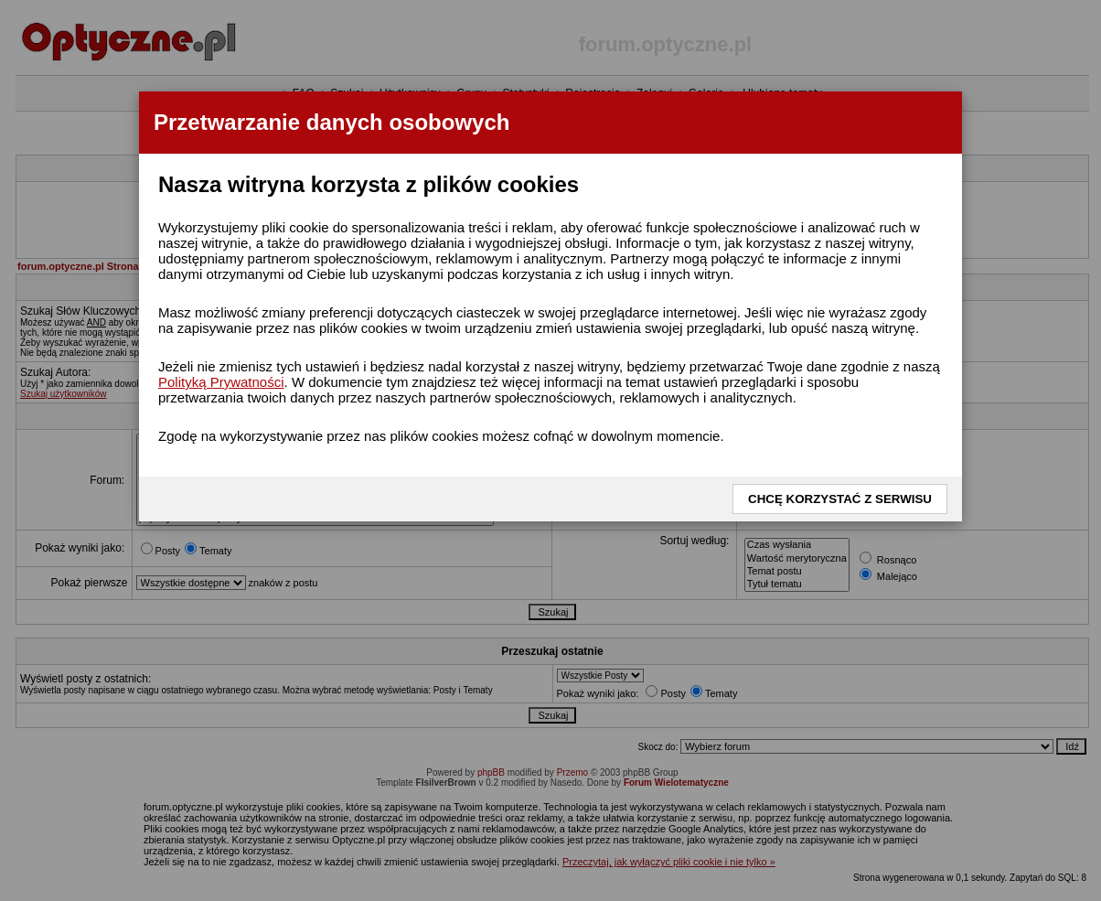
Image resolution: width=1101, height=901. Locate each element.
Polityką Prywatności (221, 382)
